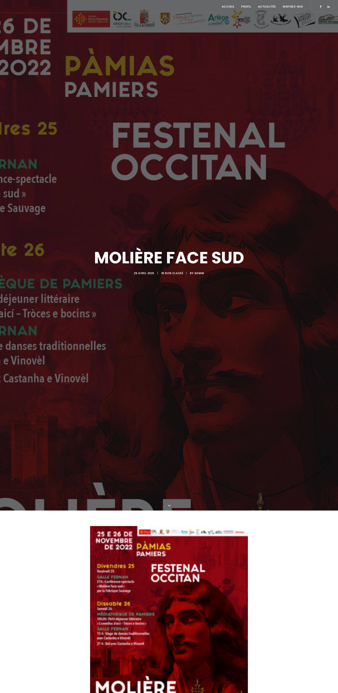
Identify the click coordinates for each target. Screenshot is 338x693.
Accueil (228, 6)
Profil (246, 6)
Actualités (267, 6)
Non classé (174, 278)
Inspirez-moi (293, 6)
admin (199, 278)
